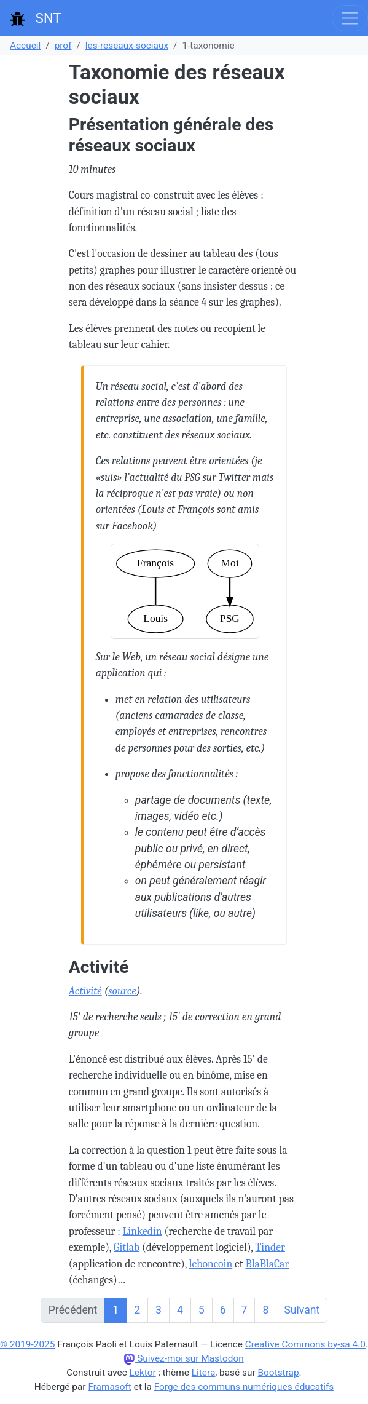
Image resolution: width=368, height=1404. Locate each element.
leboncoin (210, 1264)
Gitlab (126, 1247)
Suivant (301, 1310)
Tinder (270, 1247)
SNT (35, 18)
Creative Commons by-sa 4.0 (305, 1344)
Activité (85, 991)
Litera (204, 1372)
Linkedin (142, 1231)
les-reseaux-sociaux (126, 45)
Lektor (143, 1372)
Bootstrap (278, 1372)
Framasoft (109, 1386)
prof (63, 45)
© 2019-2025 (27, 1344)
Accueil (25, 45)
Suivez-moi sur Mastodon (183, 1358)
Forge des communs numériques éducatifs (244, 1386)
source (122, 991)
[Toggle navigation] (350, 18)
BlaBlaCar (267, 1264)
